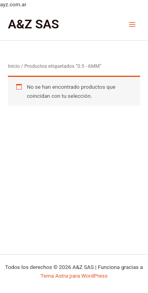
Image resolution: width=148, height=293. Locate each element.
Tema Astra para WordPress (74, 275)
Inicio (14, 66)
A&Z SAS (33, 24)
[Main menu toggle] (132, 24)
